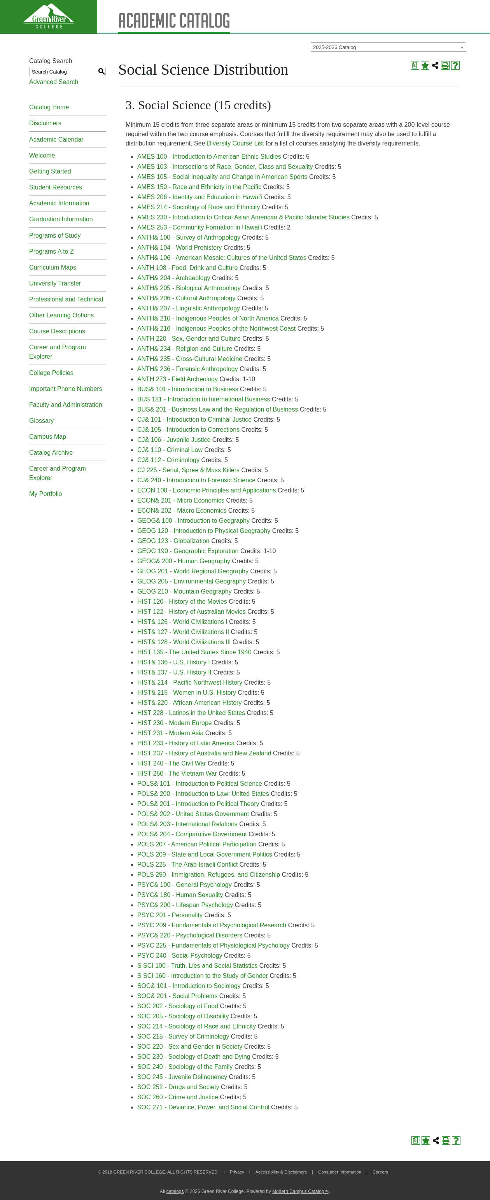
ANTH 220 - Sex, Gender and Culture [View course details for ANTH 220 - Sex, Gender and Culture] (189, 338)
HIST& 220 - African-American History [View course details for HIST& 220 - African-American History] (189, 702)
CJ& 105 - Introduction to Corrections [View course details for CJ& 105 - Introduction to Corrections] (188, 429)
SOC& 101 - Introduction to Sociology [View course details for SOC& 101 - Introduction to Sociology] (189, 986)
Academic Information (59, 203)
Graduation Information (61, 219)
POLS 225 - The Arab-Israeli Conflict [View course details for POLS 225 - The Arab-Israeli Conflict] (187, 864)
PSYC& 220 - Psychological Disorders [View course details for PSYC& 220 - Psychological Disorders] (189, 935)
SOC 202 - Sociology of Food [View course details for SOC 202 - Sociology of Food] (177, 1006)
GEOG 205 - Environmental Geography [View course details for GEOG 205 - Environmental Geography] (191, 581)
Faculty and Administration (65, 404)
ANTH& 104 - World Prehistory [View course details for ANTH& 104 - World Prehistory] (179, 247)
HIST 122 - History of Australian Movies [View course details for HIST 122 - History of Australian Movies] (191, 611)
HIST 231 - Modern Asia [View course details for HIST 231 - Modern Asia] (170, 733)
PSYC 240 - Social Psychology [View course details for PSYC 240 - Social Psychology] (179, 955)
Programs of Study (55, 235)
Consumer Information (339, 1172)
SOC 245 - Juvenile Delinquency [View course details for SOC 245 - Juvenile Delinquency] (182, 1077)
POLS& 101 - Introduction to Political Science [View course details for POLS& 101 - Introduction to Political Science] (199, 783)
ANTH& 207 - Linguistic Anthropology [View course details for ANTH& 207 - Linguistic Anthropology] (188, 308)
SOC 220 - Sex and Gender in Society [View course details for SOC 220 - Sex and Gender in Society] (189, 1046)
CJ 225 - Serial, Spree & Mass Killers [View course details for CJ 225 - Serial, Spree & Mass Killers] (188, 470)
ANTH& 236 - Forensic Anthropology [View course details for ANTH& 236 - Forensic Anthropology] (187, 369)
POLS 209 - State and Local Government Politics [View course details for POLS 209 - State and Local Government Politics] (204, 854)
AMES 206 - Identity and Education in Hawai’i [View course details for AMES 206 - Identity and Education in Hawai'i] (199, 197)
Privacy (237, 1172)
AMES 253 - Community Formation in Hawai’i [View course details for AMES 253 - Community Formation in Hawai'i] (199, 227)
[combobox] (388, 47)
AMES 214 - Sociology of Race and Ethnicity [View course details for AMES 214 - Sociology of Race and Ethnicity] (198, 207)
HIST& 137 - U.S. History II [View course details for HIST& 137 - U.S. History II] (174, 672)
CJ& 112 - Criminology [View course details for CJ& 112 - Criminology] (168, 460)
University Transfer (55, 283)
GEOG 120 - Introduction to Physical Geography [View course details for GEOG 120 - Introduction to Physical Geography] (203, 530)
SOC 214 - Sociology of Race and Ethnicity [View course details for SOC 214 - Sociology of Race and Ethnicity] (196, 1026)
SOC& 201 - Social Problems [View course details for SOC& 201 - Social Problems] (177, 996)
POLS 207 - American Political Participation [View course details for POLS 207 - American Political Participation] (197, 844)
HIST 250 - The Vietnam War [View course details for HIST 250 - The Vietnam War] (177, 773)
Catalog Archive (51, 452)
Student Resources (55, 187)
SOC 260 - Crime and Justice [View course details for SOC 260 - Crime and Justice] (177, 1097)
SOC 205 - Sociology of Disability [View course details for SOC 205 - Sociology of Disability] (183, 1016)
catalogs (175, 1191)
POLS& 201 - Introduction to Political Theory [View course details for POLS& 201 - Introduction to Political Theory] (198, 804)
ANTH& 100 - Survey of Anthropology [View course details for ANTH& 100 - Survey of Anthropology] (188, 237)
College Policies (51, 373)
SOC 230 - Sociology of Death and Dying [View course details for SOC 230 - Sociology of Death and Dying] (193, 1056)
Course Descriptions (57, 331)
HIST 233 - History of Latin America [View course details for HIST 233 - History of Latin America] (185, 743)
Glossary (41, 420)
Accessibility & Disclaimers (281, 1172)
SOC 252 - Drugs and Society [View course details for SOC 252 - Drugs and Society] (178, 1087)
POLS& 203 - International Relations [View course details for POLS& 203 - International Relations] (187, 824)
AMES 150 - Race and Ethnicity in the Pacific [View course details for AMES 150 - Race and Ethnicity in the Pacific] (199, 187)
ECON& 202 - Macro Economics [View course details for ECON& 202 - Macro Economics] (181, 510)
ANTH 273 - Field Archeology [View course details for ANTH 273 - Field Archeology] (177, 379)
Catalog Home (49, 107)
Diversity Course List (235, 143)
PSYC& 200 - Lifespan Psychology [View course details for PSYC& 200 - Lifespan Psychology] (185, 905)
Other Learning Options (61, 315)
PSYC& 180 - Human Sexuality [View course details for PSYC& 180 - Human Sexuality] (180, 895)
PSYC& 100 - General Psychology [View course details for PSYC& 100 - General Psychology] (184, 884)
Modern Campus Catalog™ (300, 1191)
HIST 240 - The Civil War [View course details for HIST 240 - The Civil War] (171, 763)
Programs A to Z (51, 251)
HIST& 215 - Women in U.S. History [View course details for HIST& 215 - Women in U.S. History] (186, 692)
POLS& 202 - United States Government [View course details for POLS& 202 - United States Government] (193, 814)
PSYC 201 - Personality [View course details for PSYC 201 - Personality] (170, 915)
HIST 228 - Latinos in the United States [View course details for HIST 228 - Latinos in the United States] (191, 712)
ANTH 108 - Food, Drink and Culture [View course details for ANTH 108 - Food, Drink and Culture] (187, 268)
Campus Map (47, 436)
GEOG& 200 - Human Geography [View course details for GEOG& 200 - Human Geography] (183, 561)
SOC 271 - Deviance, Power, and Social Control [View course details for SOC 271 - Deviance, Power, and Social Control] (203, 1107)
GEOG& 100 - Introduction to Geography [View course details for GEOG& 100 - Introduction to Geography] (193, 520)
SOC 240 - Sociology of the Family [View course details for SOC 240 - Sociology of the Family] (185, 1066)
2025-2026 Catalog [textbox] (334, 47)
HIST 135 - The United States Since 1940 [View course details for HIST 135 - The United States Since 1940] (194, 652)
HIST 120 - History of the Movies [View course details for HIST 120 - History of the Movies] (182, 601)
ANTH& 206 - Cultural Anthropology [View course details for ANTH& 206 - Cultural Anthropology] (186, 298)
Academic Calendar (56, 139)
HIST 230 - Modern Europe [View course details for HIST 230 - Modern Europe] (174, 723)
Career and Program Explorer (57, 352)
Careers (380, 1172)
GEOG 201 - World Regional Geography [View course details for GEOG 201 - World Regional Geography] (192, 571)
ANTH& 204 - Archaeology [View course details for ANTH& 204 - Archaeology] (173, 278)
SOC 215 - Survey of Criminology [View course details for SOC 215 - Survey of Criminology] (183, 1036)
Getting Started (50, 171)
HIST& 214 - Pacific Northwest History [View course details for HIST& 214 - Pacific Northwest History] (189, 682)
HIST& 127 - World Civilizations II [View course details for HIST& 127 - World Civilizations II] (183, 632)
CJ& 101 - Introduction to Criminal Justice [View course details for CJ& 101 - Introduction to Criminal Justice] (194, 419)
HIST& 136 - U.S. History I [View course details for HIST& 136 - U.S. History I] (173, 662)
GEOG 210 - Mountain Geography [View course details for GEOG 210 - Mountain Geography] (184, 591)
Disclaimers (45, 123)
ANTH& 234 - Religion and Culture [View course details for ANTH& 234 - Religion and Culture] (185, 348)
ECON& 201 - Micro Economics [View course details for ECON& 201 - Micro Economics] (180, 500)
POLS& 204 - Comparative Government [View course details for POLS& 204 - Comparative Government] (192, 834)
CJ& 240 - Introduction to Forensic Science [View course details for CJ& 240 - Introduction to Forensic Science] (196, 480)
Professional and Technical (66, 299)
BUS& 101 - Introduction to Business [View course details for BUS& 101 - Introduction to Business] (187, 389)
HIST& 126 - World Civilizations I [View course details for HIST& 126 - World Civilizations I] (182, 621)
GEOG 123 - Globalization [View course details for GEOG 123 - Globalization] (173, 541)
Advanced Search (53, 82)
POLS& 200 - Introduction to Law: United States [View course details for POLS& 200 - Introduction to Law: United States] (203, 793)
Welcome (42, 155)
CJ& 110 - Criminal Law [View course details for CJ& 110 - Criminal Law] (170, 450)
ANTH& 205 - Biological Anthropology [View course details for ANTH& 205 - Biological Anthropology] (189, 288)
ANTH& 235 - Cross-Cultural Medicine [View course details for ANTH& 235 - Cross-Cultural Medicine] (189, 359)
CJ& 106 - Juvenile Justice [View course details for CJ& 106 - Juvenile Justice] (174, 439)
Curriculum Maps (52, 267)
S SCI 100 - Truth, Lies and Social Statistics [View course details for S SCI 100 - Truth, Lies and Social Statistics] (197, 965)
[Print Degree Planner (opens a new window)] (415, 65)
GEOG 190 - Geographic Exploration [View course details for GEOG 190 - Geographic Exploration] (188, 551)
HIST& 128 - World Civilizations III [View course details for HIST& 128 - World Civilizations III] (184, 642)
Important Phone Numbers (65, 388)
